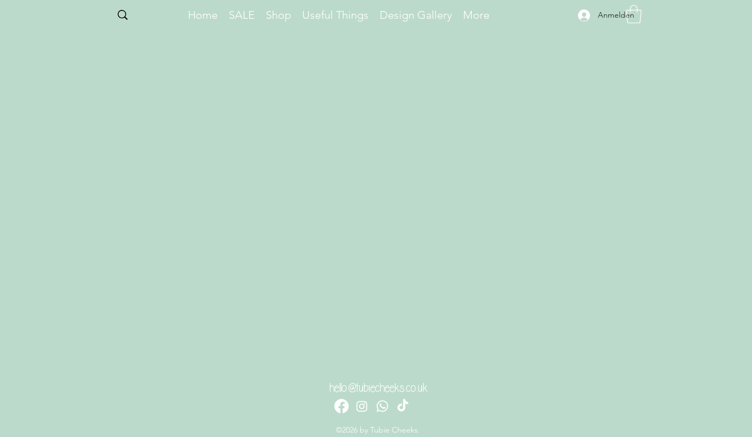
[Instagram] (362, 406)
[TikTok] (403, 406)
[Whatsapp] (382, 406)
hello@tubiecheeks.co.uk (378, 388)
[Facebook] (341, 406)
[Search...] (145, 16)
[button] (633, 14)
